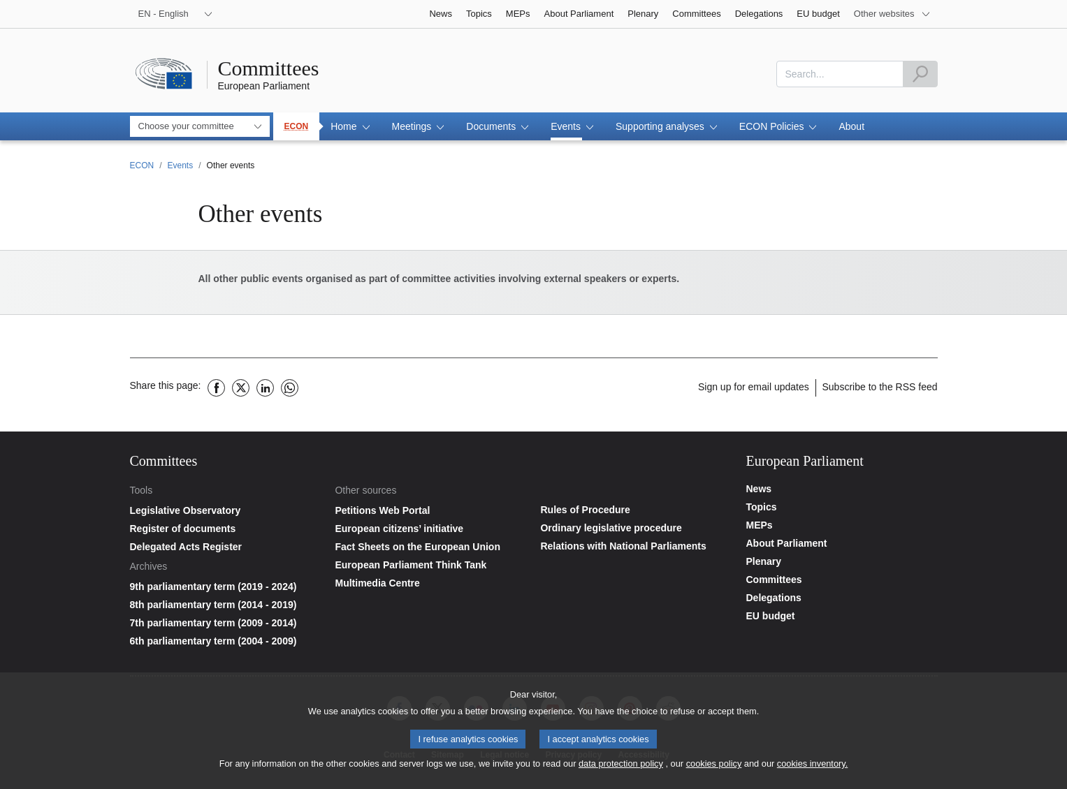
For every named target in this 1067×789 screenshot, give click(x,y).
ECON (296, 126)
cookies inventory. (812, 768)
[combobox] (839, 74)
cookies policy (714, 768)
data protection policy (621, 768)
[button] (349, 126)
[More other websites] (892, 14)
